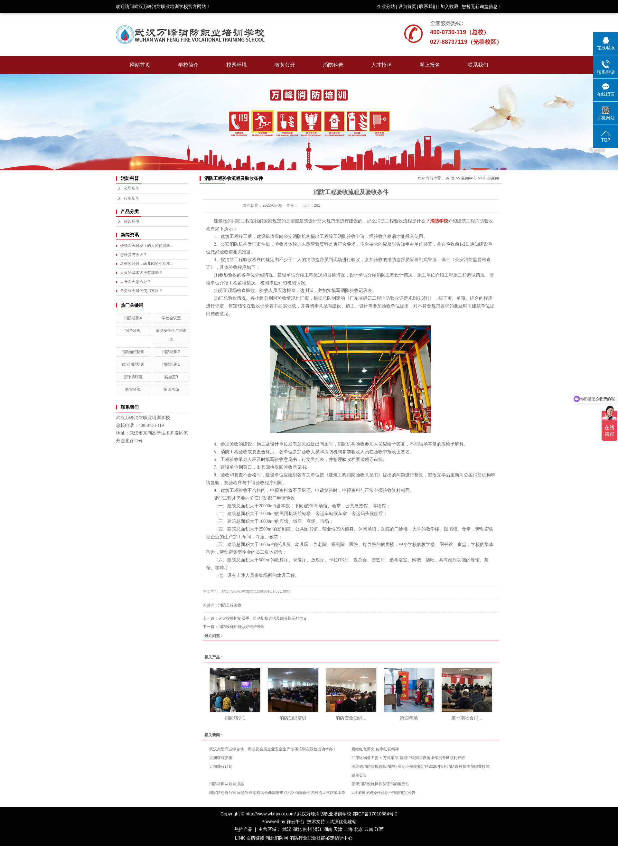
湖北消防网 (277, 838)
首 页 (450, 178)
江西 (379, 829)
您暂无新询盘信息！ (482, 6)
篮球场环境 (133, 377)
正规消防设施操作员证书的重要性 (380, 784)
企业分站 (386, 6)
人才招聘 (381, 65)
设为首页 (407, 6)
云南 (368, 829)
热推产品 (243, 829)
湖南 (327, 829)
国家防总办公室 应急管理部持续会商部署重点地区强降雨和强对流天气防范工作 (277, 792)
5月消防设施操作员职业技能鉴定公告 (383, 792)
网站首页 (140, 65)
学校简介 (188, 65)
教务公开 (285, 65)
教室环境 (133, 389)
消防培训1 (171, 364)
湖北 (297, 829)
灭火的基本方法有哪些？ (141, 272)
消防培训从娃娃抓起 (226, 784)
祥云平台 (295, 821)
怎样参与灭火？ (133, 254)
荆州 (307, 829)
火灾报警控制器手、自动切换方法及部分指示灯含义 (262, 618)
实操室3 (171, 377)
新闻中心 (469, 178)
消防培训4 (133, 318)
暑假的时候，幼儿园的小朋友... (146, 263)
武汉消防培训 (133, 364)
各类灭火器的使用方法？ (141, 290)
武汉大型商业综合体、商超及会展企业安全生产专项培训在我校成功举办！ (273, 749)
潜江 (317, 829)
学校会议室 (171, 318)
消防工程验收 (229, 605)
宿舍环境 (133, 330)
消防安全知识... (350, 717)
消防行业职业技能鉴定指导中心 (320, 838)
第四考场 (171, 389)
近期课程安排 (220, 758)
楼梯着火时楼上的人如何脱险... (146, 245)
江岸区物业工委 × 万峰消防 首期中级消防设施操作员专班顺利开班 (408, 758)
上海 (348, 829)
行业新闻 (131, 198)
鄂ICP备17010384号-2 (375, 813)
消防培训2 (171, 352)
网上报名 (429, 65)
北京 (358, 829)
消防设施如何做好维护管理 (241, 627)
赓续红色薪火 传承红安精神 (375, 749)
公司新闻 (131, 188)
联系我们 (428, 6)
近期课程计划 (220, 766)
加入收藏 (449, 6)
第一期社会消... (466, 717)
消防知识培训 (133, 352)
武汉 (286, 829)
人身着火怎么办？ (135, 281)
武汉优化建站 (343, 821)
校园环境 (236, 65)
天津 (337, 829)
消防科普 (333, 65)
